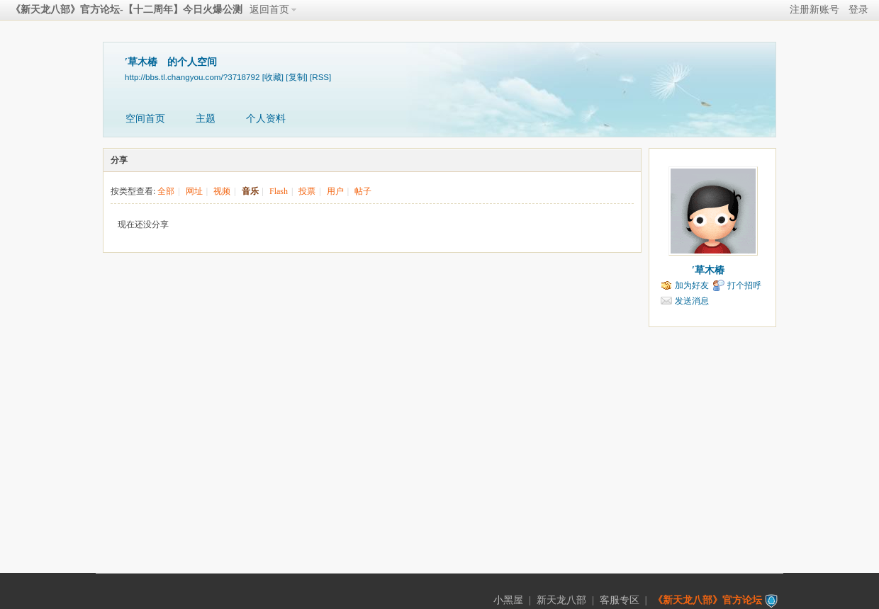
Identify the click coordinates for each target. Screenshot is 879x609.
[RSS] (320, 76)
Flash (278, 191)
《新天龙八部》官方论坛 (707, 600)
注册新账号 (814, 9)
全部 (165, 191)
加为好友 (692, 285)
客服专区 (619, 600)
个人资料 (266, 118)
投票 (306, 191)
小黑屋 (508, 600)
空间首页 (145, 118)
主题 (205, 118)
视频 (221, 191)
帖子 (362, 191)
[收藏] (273, 76)
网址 (194, 191)
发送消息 (692, 301)
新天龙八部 (561, 600)
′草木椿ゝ (713, 270)
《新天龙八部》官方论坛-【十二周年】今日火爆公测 (126, 9)
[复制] (296, 76)
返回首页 (269, 9)
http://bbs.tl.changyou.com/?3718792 (192, 76)
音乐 (250, 191)
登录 (858, 9)
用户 (335, 191)
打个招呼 (744, 285)
